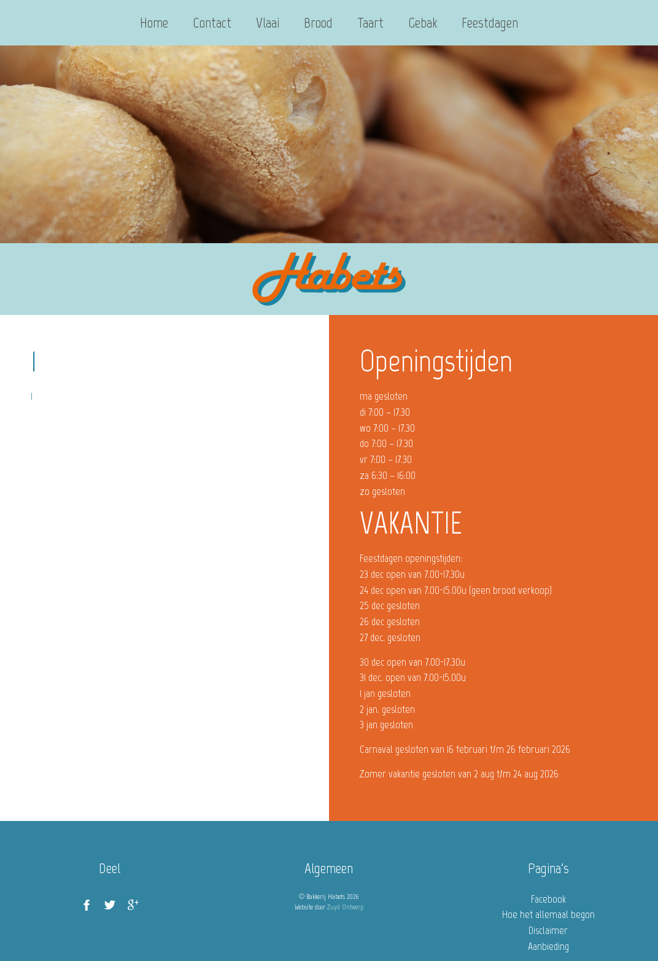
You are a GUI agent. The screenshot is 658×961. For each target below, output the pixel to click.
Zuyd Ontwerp (345, 907)
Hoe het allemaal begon (548, 914)
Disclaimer (548, 930)
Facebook (548, 899)
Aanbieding (548, 946)
